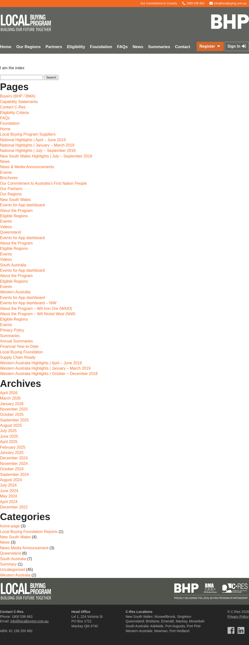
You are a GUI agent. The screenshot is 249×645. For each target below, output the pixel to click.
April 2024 (9, 502)
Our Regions (28, 46)
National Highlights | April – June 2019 (33, 140)
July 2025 (8, 431)
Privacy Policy (12, 330)
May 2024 (8, 496)
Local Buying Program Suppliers (28, 134)
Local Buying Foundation (21, 352)
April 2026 (9, 393)
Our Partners (11, 189)
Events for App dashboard (22, 205)
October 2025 (12, 414)
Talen (133, 638)
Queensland (10, 232)
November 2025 (14, 409)
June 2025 (9, 436)
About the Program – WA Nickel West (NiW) (37, 314)
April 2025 (9, 442)
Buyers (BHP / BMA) (18, 96)
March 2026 (10, 398)
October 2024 (12, 469)
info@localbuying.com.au (228, 3)
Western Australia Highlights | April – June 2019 (41, 363)
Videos (6, 227)
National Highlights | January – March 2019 (37, 145)
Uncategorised (12, 569)
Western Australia (15, 292)
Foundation (101, 46)
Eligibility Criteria (14, 113)
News (138, 46)
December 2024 (14, 458)
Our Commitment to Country (156, 3)
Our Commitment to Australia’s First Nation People (43, 183)
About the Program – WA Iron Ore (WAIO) (36, 308)
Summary (8, 564)
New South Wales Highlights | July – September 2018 (46, 156)
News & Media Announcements (27, 167)
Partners (53, 46)
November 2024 (14, 464)
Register (210, 46)
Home (5, 129)
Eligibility (76, 46)
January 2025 (12, 453)
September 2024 (14, 474)
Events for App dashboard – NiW (28, 303)
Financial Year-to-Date (19, 346)
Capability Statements (19, 102)
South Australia (13, 265)
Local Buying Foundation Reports (29, 532)
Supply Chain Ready (18, 357)
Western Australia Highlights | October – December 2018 (49, 374)
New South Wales (15, 200)
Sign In (236, 46)
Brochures (9, 178)
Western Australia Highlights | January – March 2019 (45, 368)
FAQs (122, 46)
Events (6, 172)
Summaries (159, 46)
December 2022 (14, 507)
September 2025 (14, 420)
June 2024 (9, 491)
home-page (10, 526)
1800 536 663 (193, 3)
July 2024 (8, 485)
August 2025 (11, 425)
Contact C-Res (13, 107)
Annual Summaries (16, 341)
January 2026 (12, 404)
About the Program (16, 211)
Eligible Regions (14, 216)
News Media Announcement (24, 548)
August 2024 (11, 480)
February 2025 (12, 447)
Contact (182, 46)
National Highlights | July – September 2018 (38, 150)
